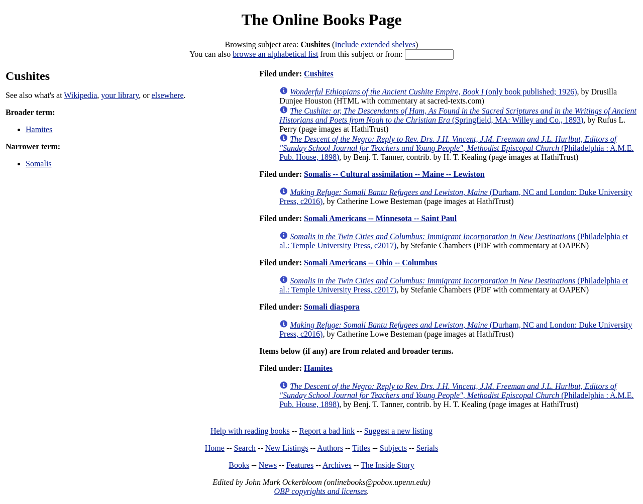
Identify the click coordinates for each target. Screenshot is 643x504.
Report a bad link (327, 431)
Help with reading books (250, 431)
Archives (337, 465)
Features (299, 465)
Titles (361, 448)
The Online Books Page (321, 20)
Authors (330, 448)
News (268, 465)
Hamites (39, 129)
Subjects (393, 448)
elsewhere (168, 95)
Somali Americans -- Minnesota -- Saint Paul (380, 218)
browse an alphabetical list (275, 54)
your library (120, 95)
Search (245, 448)
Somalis (39, 163)
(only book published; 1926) (433, 91)
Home (215, 448)
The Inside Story (387, 465)
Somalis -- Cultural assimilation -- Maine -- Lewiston (394, 174)
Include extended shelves (375, 44)
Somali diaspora (332, 307)
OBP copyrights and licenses (320, 491)
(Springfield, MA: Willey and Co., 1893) (457, 115)
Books (239, 465)
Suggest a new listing (398, 431)
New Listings (286, 448)
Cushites (319, 73)
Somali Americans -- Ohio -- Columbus (370, 262)
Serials (427, 448)
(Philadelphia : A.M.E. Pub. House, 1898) (456, 148)
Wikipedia (80, 95)
